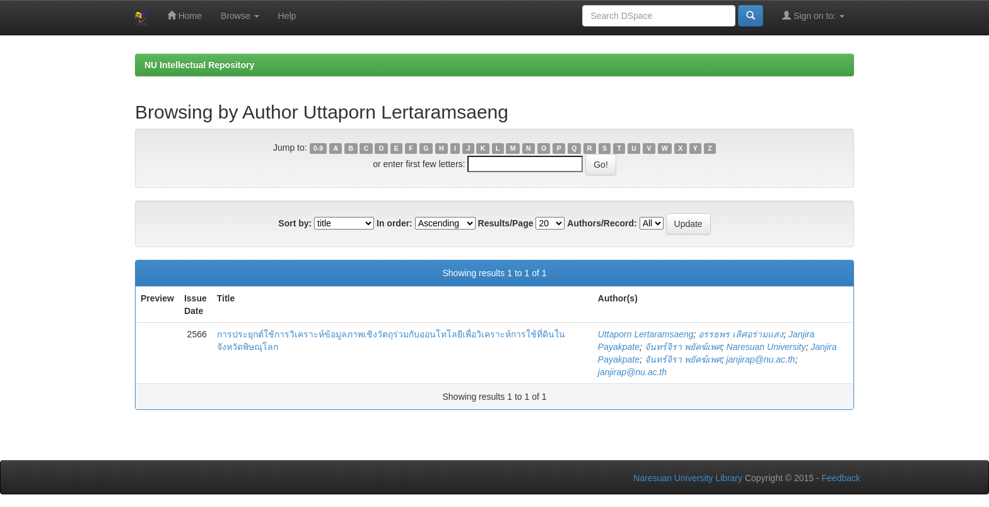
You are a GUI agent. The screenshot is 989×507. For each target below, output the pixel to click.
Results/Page (506, 223)
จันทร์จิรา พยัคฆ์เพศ (683, 347)
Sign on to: (813, 15)
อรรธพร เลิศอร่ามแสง (740, 334)
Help (287, 16)
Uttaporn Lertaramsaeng (646, 334)
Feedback (841, 478)
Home (184, 15)
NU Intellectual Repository (199, 65)
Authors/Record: (601, 223)
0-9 (318, 148)
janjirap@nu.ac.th (760, 359)
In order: (395, 223)
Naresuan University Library (687, 478)
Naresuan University (765, 347)
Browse (240, 16)
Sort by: (295, 223)
